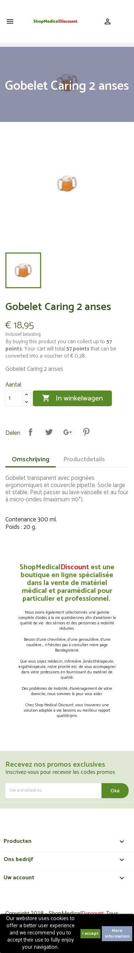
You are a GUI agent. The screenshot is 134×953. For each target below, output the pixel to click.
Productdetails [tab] (84, 459)
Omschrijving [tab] (30, 459)
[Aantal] (14, 398)
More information (117, 933)
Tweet (49, 432)
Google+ (67, 432)
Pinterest (86, 432)
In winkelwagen (72, 398)
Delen (30, 432)
